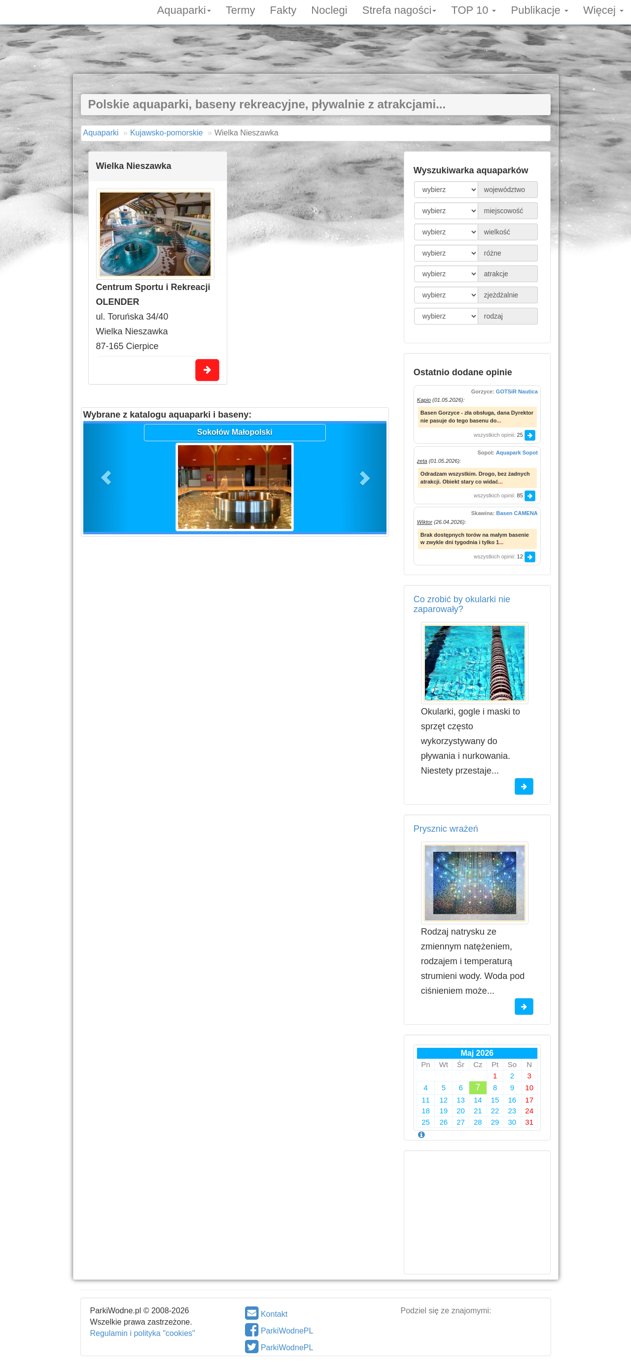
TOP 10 (473, 9)
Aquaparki (184, 9)
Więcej (603, 9)
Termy (240, 9)
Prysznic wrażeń (446, 829)
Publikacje (539, 9)
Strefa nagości (399, 9)
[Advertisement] (315, 52)
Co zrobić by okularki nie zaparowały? (462, 604)
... (498, 420)
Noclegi (329, 9)
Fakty (283, 9)
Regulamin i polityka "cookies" (142, 1333)
